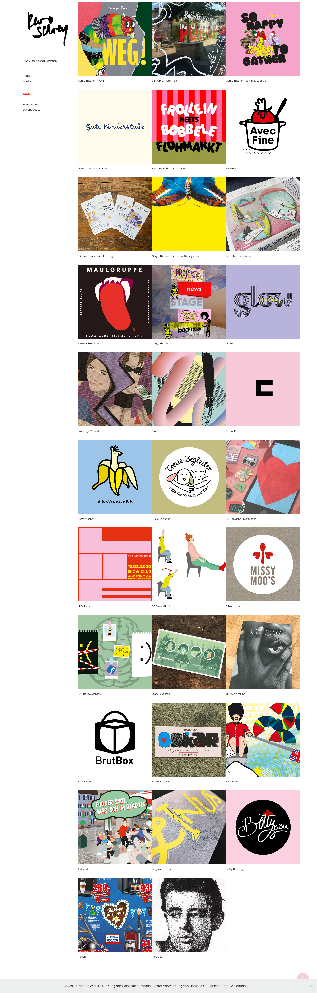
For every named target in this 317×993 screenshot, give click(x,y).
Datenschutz (31, 109)
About (27, 75)
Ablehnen (238, 986)
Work (26, 93)
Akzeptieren (219, 986)
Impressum (30, 104)
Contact (28, 81)
